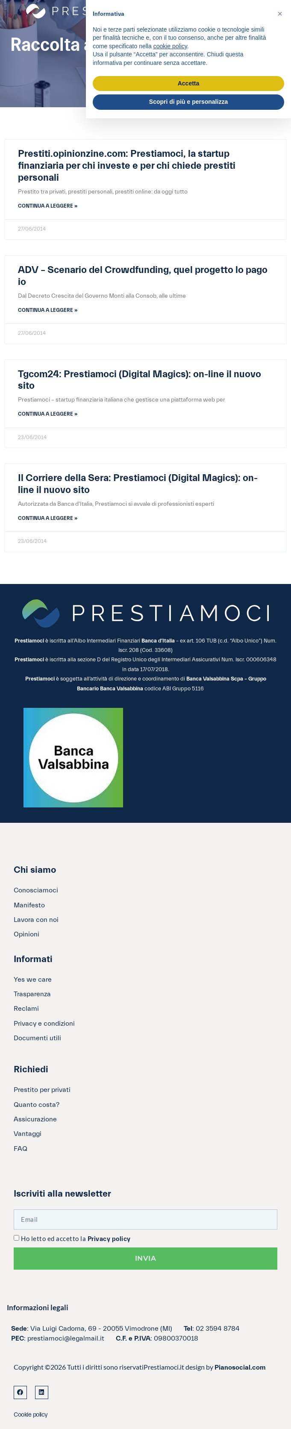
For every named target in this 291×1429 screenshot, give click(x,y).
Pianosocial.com (240, 1367)
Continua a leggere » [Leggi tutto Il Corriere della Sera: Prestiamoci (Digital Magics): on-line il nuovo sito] (47, 518)
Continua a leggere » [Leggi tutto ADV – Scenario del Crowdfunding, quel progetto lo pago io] (47, 310)
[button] (280, 14)
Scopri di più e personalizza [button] (188, 101)
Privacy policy (109, 1239)
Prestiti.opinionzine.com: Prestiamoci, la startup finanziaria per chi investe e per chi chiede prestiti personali (126, 165)
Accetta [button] (189, 83)
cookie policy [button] (170, 46)
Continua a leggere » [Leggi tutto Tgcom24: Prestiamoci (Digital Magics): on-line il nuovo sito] (47, 414)
